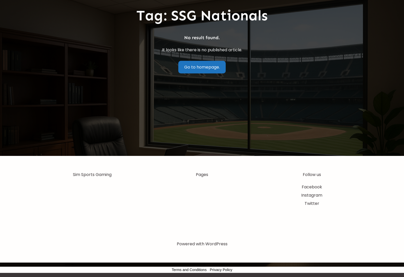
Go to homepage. (202, 67)
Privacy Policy (221, 270)
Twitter (312, 203)
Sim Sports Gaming (92, 175)
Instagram (311, 195)
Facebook (312, 187)
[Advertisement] (202, 117)
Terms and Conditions (189, 270)
